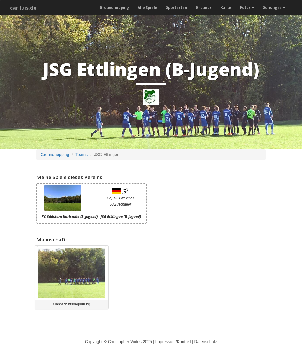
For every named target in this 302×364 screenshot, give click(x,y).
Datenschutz (205, 341)
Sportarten (176, 7)
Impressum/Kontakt (173, 341)
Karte (226, 7)
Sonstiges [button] (274, 7)
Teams (82, 154)
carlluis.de (23, 7)
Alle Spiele (147, 7)
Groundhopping (114, 7)
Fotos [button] (247, 7)
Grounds (204, 7)
